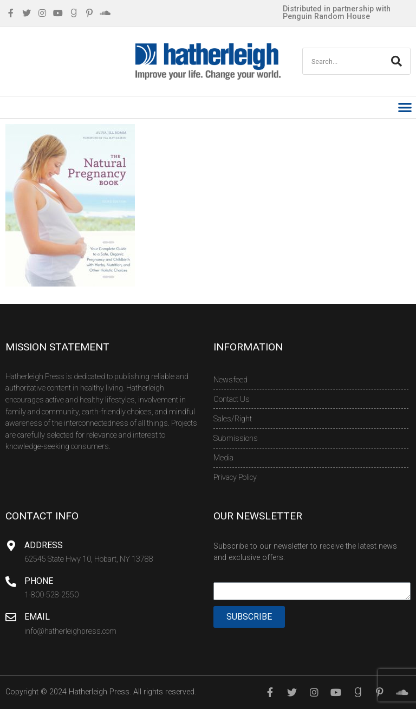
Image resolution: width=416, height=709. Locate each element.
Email (37, 617)
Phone (38, 581)
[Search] (396, 61)
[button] (405, 107)
